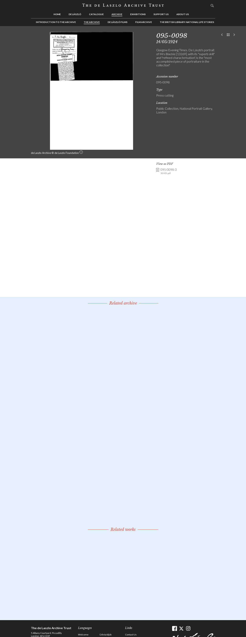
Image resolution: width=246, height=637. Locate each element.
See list (228, 35)
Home (57, 14)
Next (234, 35)
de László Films (117, 22)
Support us (161, 14)
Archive (117, 14)
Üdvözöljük (106, 634)
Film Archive (143, 22)
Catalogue (96, 14)
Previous (222, 35)
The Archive (92, 22)
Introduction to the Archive (56, 22)
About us (182, 14)
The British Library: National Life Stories (187, 22)
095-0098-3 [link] (169, 171)
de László (75, 14)
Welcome (83, 634)
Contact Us (131, 634)
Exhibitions (138, 14)
